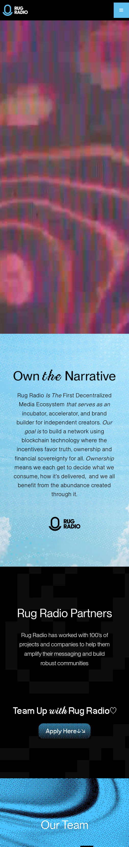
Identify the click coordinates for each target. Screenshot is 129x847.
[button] (121, 10)
